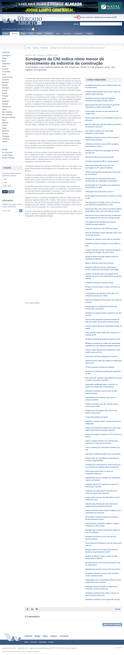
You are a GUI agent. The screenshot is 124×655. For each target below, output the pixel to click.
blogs (37, 636)
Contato (89, 33)
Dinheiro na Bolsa (8, 158)
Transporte (5, 139)
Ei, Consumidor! (7, 152)
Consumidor (6, 72)
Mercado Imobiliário (8, 117)
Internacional (6, 107)
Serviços (5, 133)
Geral (4, 98)
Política (4, 125)
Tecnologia (5, 136)
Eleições (5, 85)
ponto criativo (118, 647)
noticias (28, 636)
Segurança (5, 131)
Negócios (5, 123)
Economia (5, 80)
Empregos (5, 88)
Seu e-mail (6, 211)
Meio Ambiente (7, 112)
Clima (4, 66)
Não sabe (7, 186)
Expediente (78, 33)
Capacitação (6, 64)
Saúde (4, 128)
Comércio (5, 69)
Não (5, 182)
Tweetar (117, 609)
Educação (5, 82)
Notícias (14, 33)
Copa (4, 74)
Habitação (5, 101)
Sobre (58, 33)
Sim (5, 179)
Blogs (23, 33)
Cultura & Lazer (7, 77)
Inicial (6, 33)
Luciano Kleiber (7, 155)
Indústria (5, 104)
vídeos (53, 636)
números (64, 636)
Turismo (5, 141)
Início (29, 48)
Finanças (5, 96)
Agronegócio (6, 55)
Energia (4, 90)
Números (49, 33)
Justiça (4, 109)
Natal (4, 120)
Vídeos (39, 33)
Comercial (67, 33)
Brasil (4, 61)
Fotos (31, 33)
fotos (45, 636)
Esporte (4, 93)
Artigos (4, 58)
